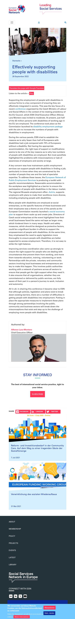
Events (12, 550)
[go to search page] (65, 22)
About (12, 521)
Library (12, 564)
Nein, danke (49, 615)
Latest (12, 557)
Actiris (52, 192)
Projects (13, 543)
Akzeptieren (49, 609)
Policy (12, 536)
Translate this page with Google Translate (26, 88)
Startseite (16, 60)
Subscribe (37, 394)
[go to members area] (39, 22)
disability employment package (48, 126)
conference (20, 108)
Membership (15, 529)
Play (31, 93)
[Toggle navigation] (12, 22)
